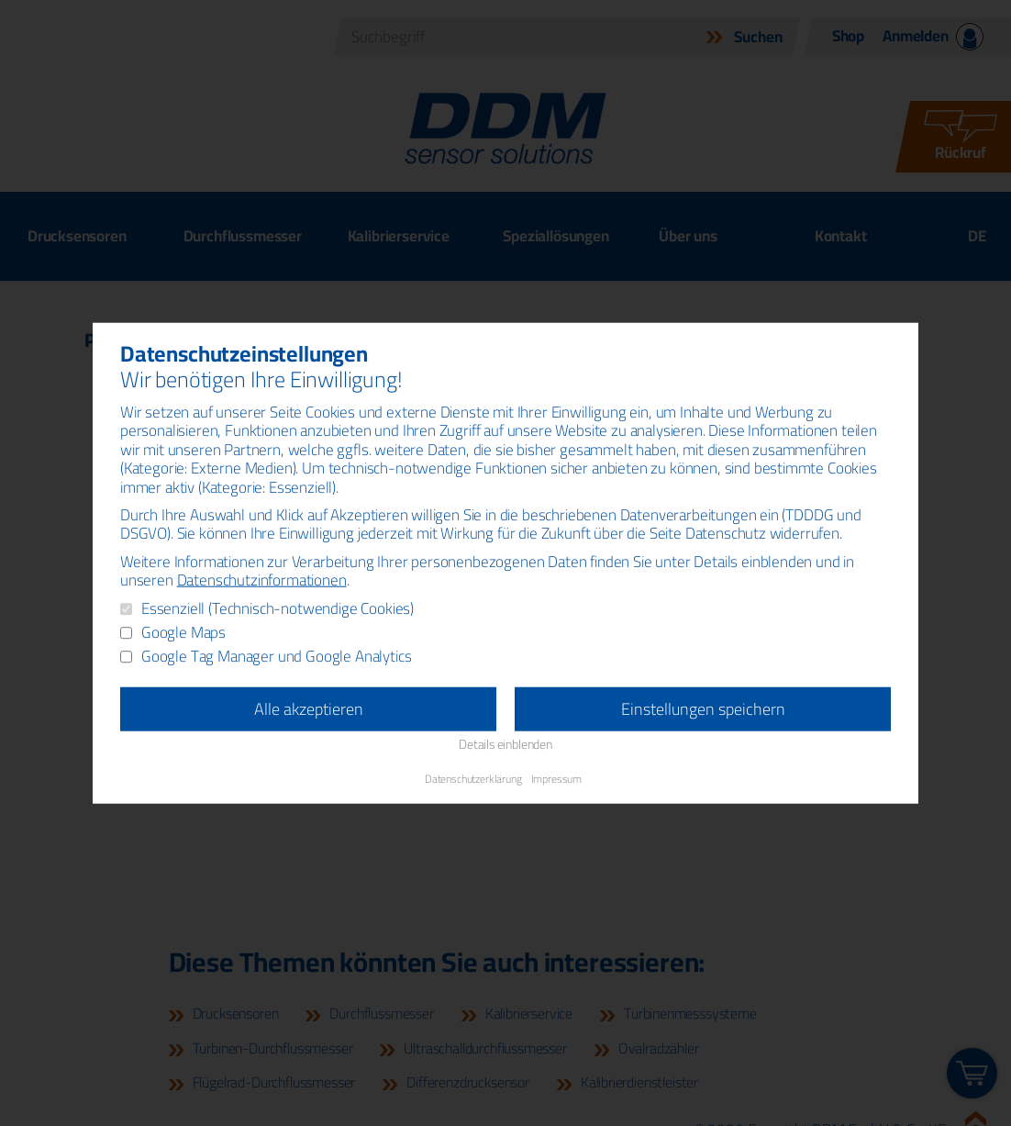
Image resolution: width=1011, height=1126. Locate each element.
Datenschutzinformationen (262, 580)
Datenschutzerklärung (473, 777)
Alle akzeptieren (308, 709)
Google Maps (183, 633)
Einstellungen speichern (703, 709)
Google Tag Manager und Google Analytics (276, 657)
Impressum (556, 777)
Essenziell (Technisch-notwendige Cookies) (277, 609)
